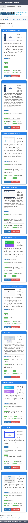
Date (10, 19)
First (2, 26)
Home (3, 6)
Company (18, 19)
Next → (15, 26)
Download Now (15, 76)
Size (14, 19)
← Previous (8, 26)
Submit (19, 6)
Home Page (7, 76)
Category (24, 19)
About (3, 9)
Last (20, 26)
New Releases (11, 6)
